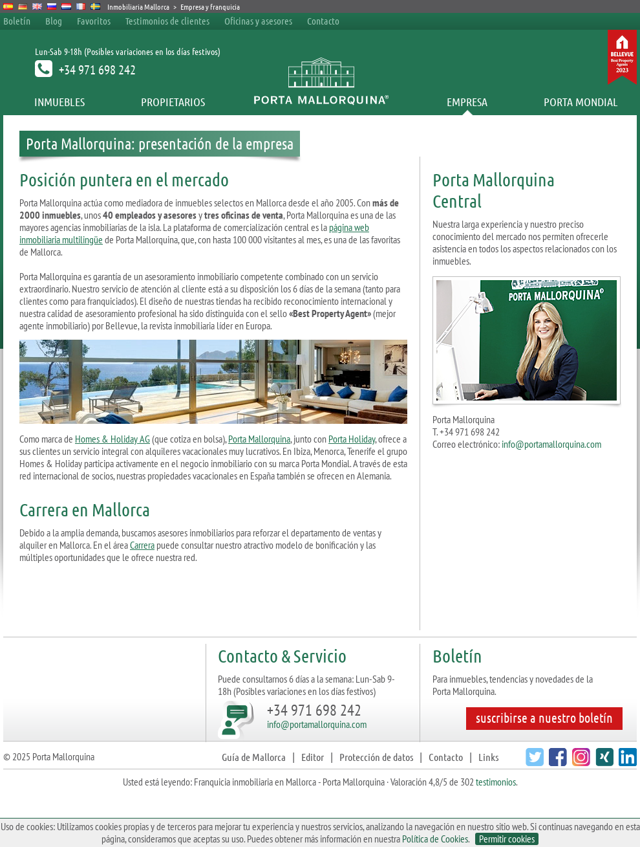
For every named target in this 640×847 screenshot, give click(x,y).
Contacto (323, 21)
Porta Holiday (351, 438)
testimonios (496, 781)
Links (488, 757)
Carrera (142, 544)
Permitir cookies (507, 839)
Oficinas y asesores (258, 21)
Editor (312, 757)
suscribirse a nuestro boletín (544, 717)
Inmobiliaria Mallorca (138, 6)
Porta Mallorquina (259, 438)
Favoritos (94, 21)
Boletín (16, 21)
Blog (53, 21)
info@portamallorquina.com (551, 443)
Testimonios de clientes (167, 21)
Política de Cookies (435, 838)
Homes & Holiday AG (112, 438)
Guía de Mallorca (254, 757)
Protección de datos (376, 757)
